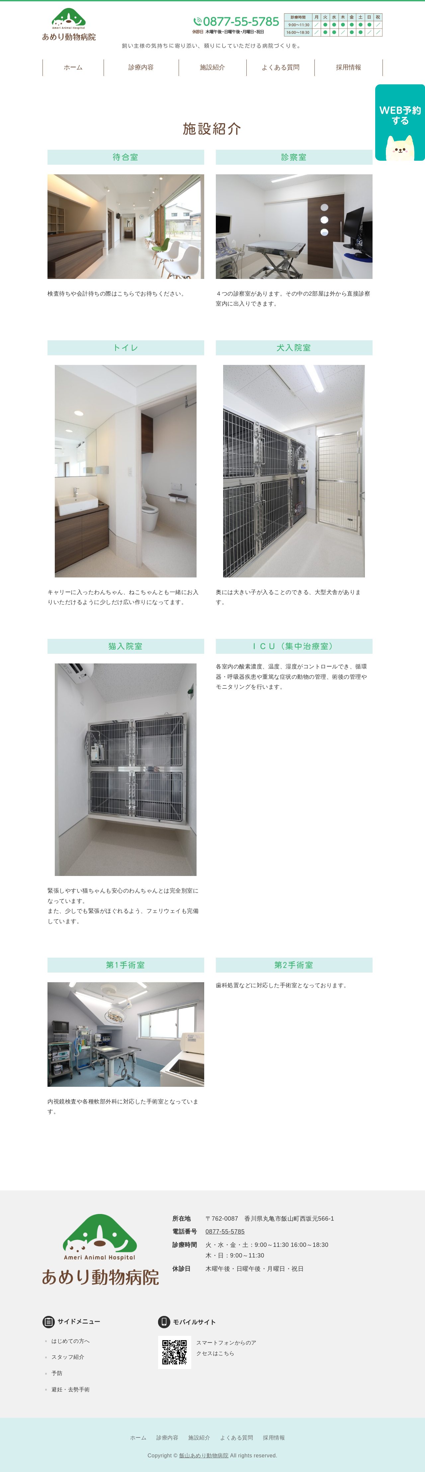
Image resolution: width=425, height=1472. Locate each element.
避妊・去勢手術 (70, 1389)
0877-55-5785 (225, 1231)
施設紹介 (212, 67)
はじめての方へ (70, 1341)
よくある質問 (280, 67)
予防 (56, 1373)
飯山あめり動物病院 (204, 1455)
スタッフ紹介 (67, 1357)
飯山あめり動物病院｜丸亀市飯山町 (69, 24)
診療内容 (141, 67)
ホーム (73, 67)
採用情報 (348, 67)
